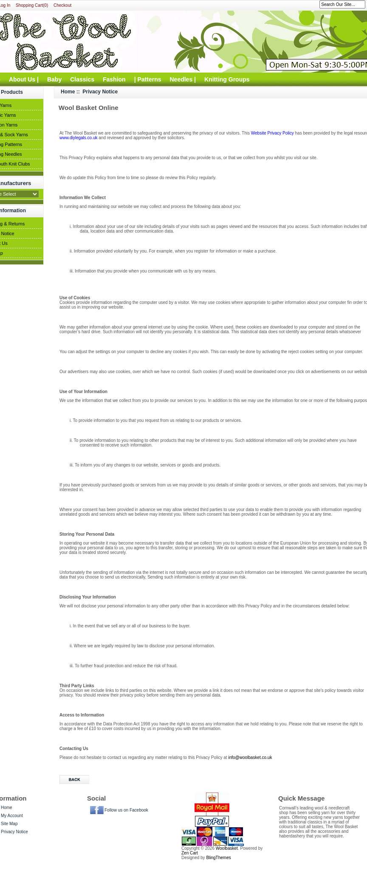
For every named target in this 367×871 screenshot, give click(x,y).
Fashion (114, 79)
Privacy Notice (14, 831)
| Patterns (147, 79)
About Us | (24, 79)
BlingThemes (218, 857)
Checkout (62, 5)
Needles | (183, 79)
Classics (82, 79)
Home (68, 92)
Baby (54, 79)
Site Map (9, 823)
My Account (12, 815)
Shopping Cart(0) (32, 5)
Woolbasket (227, 848)
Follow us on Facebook (126, 810)
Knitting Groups (227, 79)
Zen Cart (189, 853)
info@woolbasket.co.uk (250, 757)
